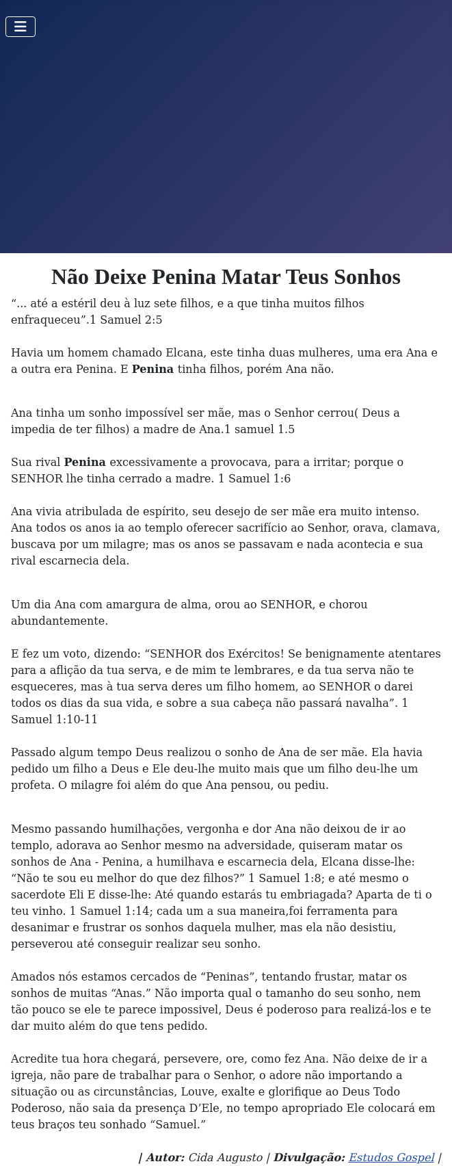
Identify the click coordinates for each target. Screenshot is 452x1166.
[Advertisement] (226, 150)
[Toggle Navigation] (20, 26)
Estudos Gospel (391, 1157)
